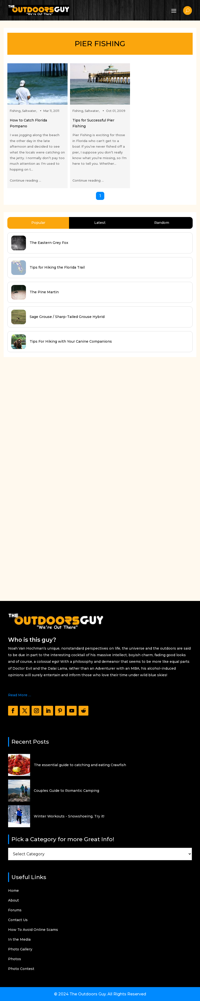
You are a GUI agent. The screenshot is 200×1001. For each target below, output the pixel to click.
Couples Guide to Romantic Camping (66, 790)
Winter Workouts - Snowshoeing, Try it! (69, 816)
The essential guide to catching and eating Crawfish (80, 765)
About (13, 901)
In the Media (19, 940)
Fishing (15, 111)
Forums (15, 910)
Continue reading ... (25, 180)
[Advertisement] (40, 474)
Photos (14, 959)
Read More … (19, 695)
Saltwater (29, 111)
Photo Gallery (20, 949)
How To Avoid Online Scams (33, 930)
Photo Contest (21, 969)
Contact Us (18, 920)
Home (13, 891)
